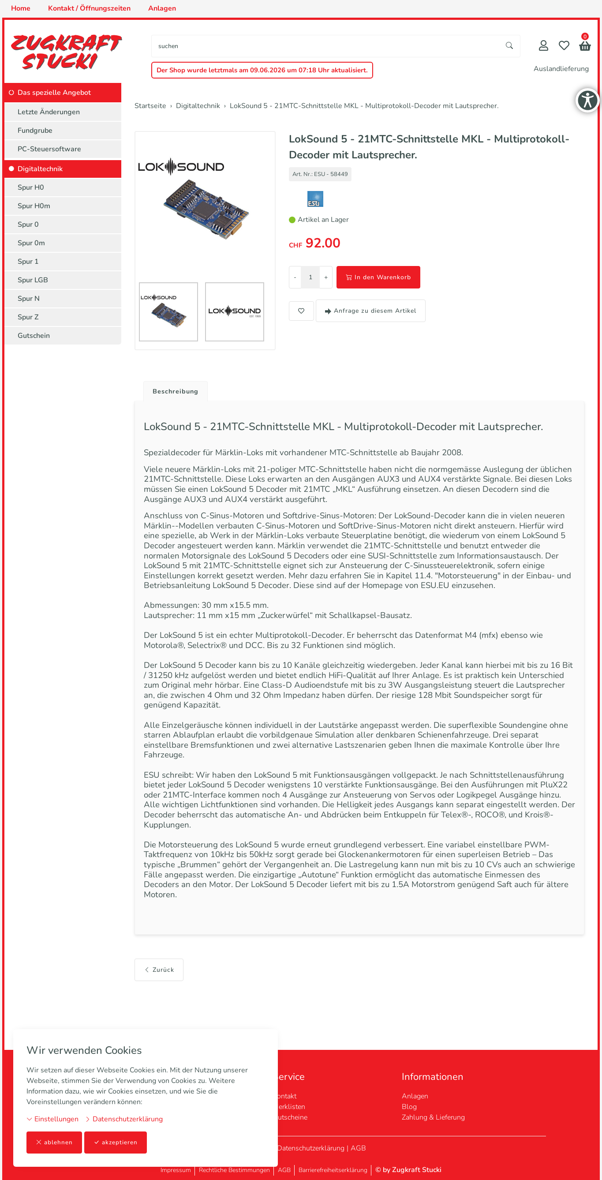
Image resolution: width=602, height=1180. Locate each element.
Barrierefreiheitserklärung (333, 1170)
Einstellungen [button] (52, 1119)
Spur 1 (28, 261)
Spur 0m (31, 243)
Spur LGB (33, 280)
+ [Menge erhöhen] (326, 277)
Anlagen (415, 1096)
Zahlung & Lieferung (433, 1117)
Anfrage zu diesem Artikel (370, 311)
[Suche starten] (509, 46)
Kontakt (284, 1096)
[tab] (174, 389)
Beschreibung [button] (178, 392)
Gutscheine (290, 1117)
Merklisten (289, 1107)
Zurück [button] (159, 1021)
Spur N (29, 298)
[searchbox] (325, 46)
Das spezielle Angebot (54, 92)
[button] (585, 47)
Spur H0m (34, 206)
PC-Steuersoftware (49, 149)
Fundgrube (35, 130)
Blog (409, 1107)
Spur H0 (31, 187)
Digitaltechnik (40, 169)
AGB (358, 1148)
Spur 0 (28, 224)
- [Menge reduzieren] (295, 277)
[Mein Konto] (543, 46)
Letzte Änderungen (49, 112)
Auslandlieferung (561, 69)
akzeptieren (116, 1142)
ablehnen (54, 1142)
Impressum (176, 1170)
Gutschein (34, 336)
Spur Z (28, 317)
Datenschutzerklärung (124, 1119)
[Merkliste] (564, 46)
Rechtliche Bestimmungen (234, 1170)
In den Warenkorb (378, 277)
